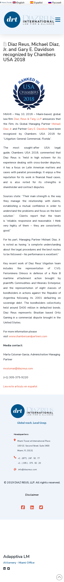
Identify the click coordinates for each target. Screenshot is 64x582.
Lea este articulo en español (20, 386)
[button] (57, 20)
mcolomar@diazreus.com (18, 368)
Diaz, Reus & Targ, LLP (28, 119)
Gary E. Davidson (37, 129)
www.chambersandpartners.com (28, 336)
